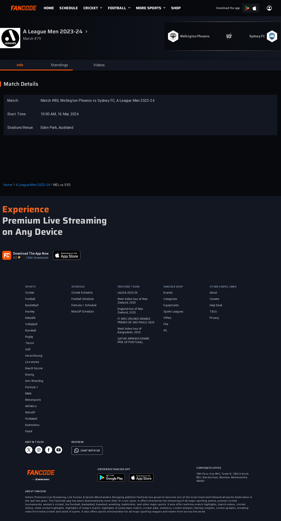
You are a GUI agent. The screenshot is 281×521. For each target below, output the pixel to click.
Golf (27, 349)
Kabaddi (30, 317)
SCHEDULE (68, 8)
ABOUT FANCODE (35, 491)
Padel (28, 431)
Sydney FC (257, 36)
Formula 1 (31, 387)
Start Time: (16, 114)
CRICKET (90, 8)
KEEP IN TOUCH (34, 442)
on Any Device (32, 232)
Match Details (21, 84)
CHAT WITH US (90, 450)
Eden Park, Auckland (57, 127)
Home (8, 185)
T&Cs (213, 311)
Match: (13, 100)
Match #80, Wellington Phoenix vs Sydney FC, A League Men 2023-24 (97, 100)
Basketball (32, 305)
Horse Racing (33, 355)
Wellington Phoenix (194, 36)
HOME (49, 8)
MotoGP (30, 412)
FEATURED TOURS (129, 286)
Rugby (29, 336)
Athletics (31, 406)
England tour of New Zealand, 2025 (130, 310)
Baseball (30, 330)
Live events (32, 362)
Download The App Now (30, 253)
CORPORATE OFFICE (208, 468)
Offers (167, 317)
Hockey (29, 311)
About (213, 292)
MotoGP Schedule (82, 311)
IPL (165, 330)
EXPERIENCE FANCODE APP (114, 469)
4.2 (15, 257)
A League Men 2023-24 (33, 185)
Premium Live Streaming (54, 220)
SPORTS (30, 286)
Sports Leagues (173, 311)
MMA (28, 393)
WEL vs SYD (62, 185)
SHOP (176, 8)
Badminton (32, 425)
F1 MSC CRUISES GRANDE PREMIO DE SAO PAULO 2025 (136, 320)
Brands (168, 292)
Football (30, 299)
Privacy (214, 317)
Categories (170, 299)
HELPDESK (77, 442)
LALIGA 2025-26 (128, 292)
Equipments (171, 305)
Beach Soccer (34, 368)
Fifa (165, 324)
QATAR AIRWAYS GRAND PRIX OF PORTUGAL (134, 340)
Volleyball (31, 324)
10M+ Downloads (37, 257)
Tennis (29, 343)
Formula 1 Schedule (84, 305)
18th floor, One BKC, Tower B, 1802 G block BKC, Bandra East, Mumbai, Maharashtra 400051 (222, 477)
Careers (214, 299)
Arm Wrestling (34, 381)
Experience (25, 209)
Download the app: (228, 8)
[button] (20, 65)
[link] (51, 8)
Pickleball (31, 418)
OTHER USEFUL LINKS (223, 286)
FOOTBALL (117, 8)
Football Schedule (82, 299)
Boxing (29, 374)
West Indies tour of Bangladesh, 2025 (130, 330)
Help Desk (216, 305)
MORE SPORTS (148, 8)
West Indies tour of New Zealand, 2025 (133, 300)
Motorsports (33, 399)
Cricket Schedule (82, 292)
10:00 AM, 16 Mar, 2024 (60, 114)
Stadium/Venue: (18, 127)
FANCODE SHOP (173, 286)
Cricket (29, 292)
